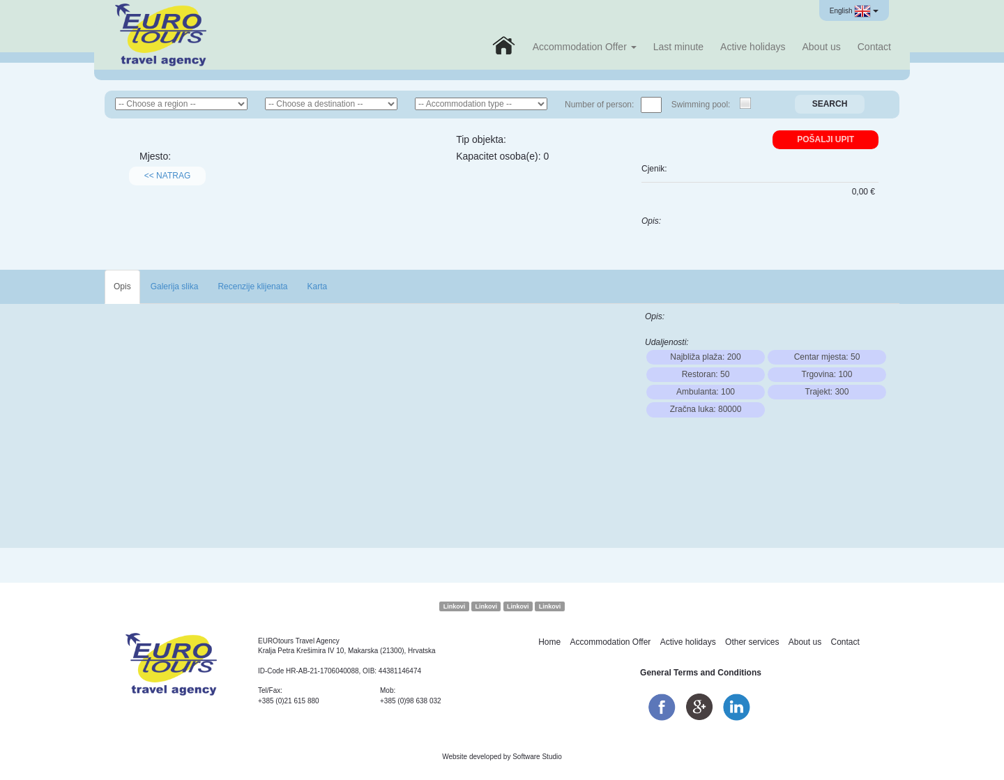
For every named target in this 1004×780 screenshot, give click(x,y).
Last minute (678, 46)
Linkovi (454, 606)
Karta (317, 286)
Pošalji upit (825, 139)
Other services (752, 642)
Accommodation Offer (585, 46)
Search (830, 104)
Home (549, 642)
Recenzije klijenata (252, 286)
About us (821, 46)
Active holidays (752, 46)
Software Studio (537, 756)
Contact (874, 46)
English (854, 11)
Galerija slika (175, 286)
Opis (122, 286)
